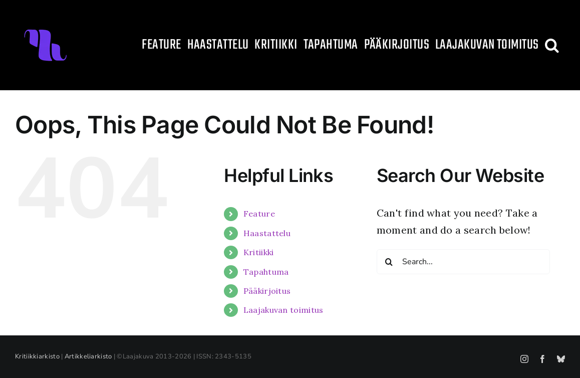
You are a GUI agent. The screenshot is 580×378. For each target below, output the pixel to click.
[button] (552, 45)
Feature (259, 214)
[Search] (389, 261)
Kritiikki (258, 252)
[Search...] (463, 261)
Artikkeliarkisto (88, 356)
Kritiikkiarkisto (37, 356)
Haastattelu (267, 233)
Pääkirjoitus (267, 291)
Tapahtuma (266, 272)
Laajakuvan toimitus (283, 310)
